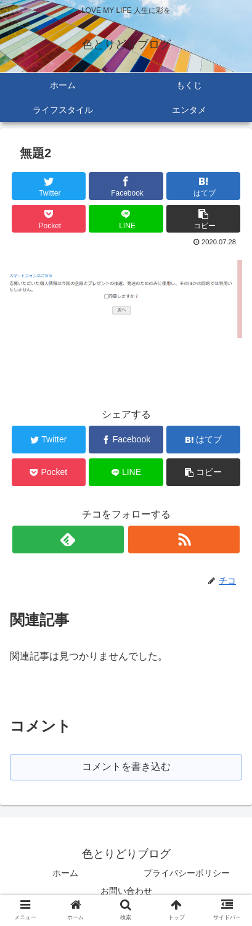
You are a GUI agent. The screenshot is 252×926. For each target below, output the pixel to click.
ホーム (65, 873)
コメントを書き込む (126, 766)
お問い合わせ (126, 891)
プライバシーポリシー (187, 873)
